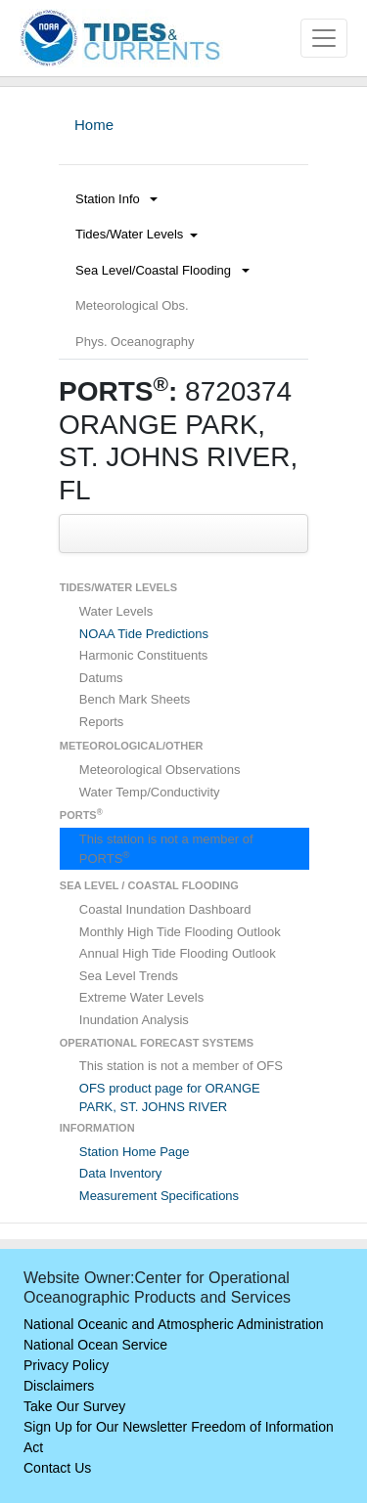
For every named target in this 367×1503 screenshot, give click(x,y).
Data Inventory (120, 1173)
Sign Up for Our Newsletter (105, 1427)
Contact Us (57, 1468)
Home (94, 124)
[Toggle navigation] (323, 38)
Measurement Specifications (159, 1195)
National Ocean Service (95, 1345)
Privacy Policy (66, 1365)
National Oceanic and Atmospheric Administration (173, 1324)
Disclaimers (58, 1386)
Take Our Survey (74, 1406)
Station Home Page (134, 1151)
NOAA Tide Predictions (143, 633)
